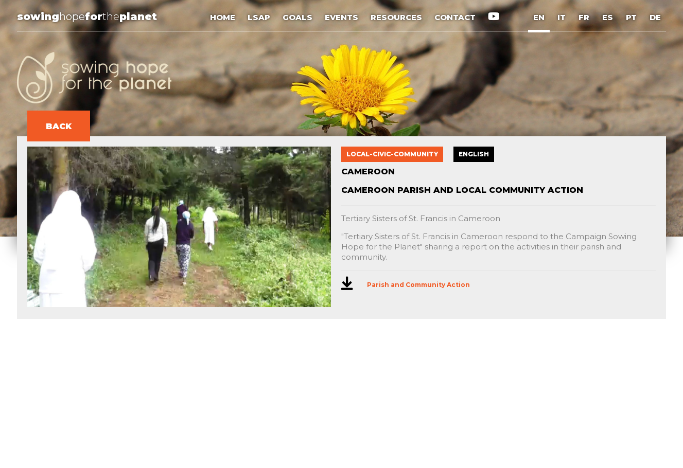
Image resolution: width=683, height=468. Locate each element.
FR (584, 17)
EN (539, 17)
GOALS (298, 17)
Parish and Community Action (418, 285)
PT (631, 17)
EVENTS (342, 17)
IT (561, 17)
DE (655, 17)
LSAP (260, 17)
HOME (223, 17)
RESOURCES (397, 17)
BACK (59, 126)
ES (607, 17)
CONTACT (456, 17)
